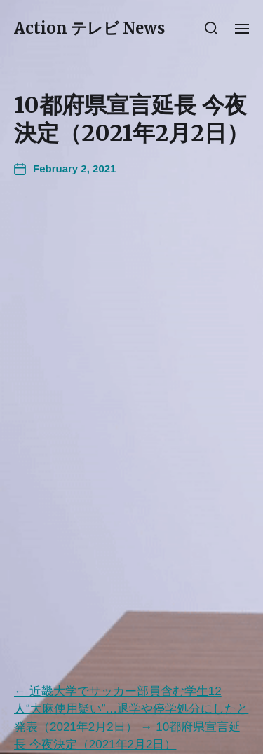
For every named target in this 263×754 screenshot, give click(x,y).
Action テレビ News (89, 28)
